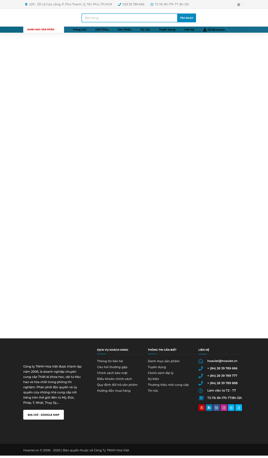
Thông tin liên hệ (110, 363)
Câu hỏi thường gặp (112, 369)
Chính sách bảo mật (112, 375)
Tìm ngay (186, 18)
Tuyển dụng (157, 369)
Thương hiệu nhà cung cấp (168, 387)
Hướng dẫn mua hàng (113, 393)
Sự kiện (153, 381)
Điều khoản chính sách (114, 381)
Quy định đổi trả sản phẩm (117, 387)
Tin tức (153, 393)
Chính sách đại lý (161, 375)
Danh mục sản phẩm (164, 363)
